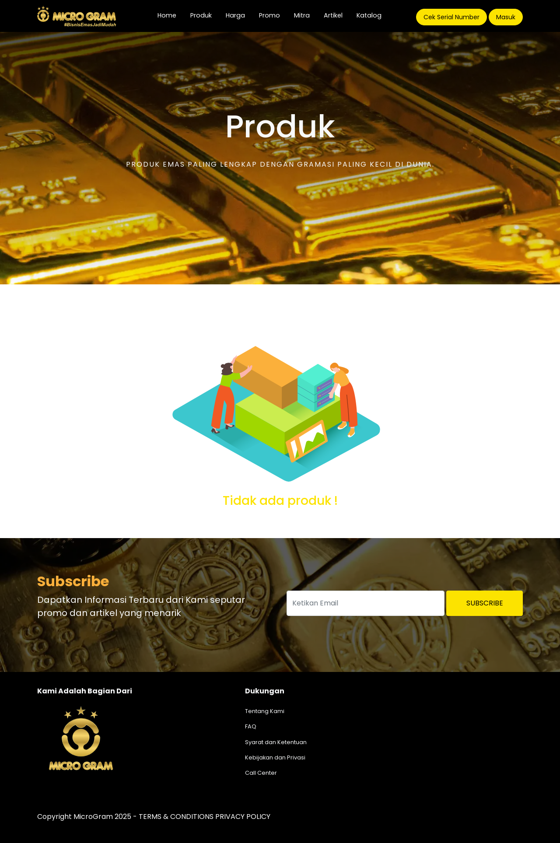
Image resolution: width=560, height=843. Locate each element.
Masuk (505, 17)
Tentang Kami (264, 711)
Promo (269, 15)
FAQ (250, 726)
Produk (201, 15)
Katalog (369, 15)
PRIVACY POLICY (242, 817)
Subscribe (484, 603)
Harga (235, 15)
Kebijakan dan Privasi (275, 757)
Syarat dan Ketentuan (276, 742)
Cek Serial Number (452, 17)
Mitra (302, 15)
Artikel (333, 15)
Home (170, 15)
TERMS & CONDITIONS (176, 817)
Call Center (261, 773)
